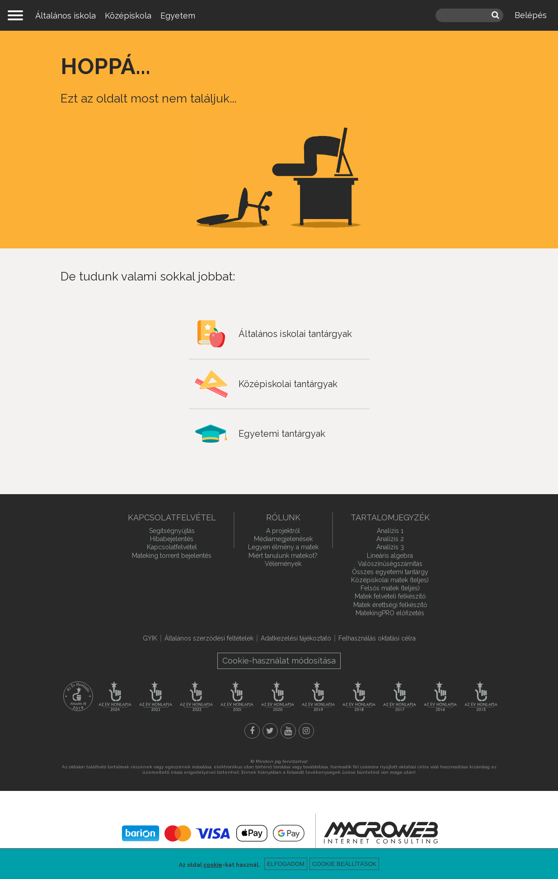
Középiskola (128, 15)
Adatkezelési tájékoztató (296, 638)
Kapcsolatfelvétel (172, 547)
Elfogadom (286, 863)
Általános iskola (65, 15)
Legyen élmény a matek (283, 547)
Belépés (531, 15)
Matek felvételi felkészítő (390, 596)
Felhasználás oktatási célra (377, 638)
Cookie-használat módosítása (279, 660)
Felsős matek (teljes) (390, 588)
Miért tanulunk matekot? (283, 555)
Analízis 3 (390, 547)
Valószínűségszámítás (390, 563)
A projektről (283, 530)
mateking (279, 15)
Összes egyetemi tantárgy (390, 571)
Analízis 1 (390, 530)
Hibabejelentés (171, 538)
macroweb (381, 832)
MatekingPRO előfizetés (390, 613)
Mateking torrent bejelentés (171, 555)
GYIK (150, 638)
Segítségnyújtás (172, 530)
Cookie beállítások (344, 863)
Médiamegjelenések (283, 538)
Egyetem (177, 15)
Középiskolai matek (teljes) (390, 580)
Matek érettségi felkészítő (390, 604)
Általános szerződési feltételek (208, 638)
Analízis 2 (390, 538)
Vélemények (283, 563)
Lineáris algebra (390, 555)
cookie (212, 865)
